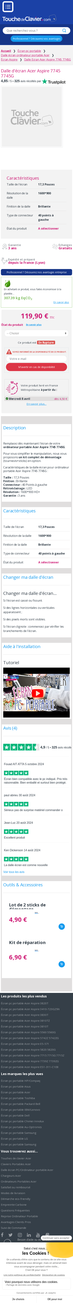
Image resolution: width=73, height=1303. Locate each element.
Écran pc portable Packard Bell (20, 1104)
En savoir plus (61, 302)
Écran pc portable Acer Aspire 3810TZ (25, 1020)
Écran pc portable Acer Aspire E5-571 (25, 1044)
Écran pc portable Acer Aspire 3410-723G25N (30, 1009)
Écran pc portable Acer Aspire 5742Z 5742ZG (30, 1038)
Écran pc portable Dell (15, 1115)
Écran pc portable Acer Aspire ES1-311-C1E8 (29, 1067)
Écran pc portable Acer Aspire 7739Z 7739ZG (30, 1061)
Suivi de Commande (13, 1228)
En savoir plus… (37, 404)
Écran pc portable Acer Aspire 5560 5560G (28, 1032)
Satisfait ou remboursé (15, 1187)
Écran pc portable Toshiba (18, 1098)
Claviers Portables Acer (16, 1164)
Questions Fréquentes (15, 1210)
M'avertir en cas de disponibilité (36, 367)
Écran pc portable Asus (16, 1086)
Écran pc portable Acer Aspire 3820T (24, 1003)
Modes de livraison (13, 1193)
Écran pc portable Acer (15, 1092)
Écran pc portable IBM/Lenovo (20, 1109)
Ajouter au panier (62, 926)
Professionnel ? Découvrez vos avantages (37, 38)
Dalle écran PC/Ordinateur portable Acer (27, 1170)
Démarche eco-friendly (15, 1199)
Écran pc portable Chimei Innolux (22, 1121)
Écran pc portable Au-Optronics (21, 1127)
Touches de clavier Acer (16, 1158)
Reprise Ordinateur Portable (19, 1216)
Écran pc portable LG (14, 1138)
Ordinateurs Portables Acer (18, 1181)
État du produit (12, 325)
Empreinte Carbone (14, 1204)
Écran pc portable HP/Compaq (20, 1080)
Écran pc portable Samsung (18, 1133)
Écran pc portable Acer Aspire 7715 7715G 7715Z (32, 1055)
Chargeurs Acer (11, 1175)
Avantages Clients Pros (16, 1222)
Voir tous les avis (13, 871)
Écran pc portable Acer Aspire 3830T (24, 1015)
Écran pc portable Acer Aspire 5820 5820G (28, 1049)
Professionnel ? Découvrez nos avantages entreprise (37, 272)
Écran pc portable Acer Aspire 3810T (24, 1026)
